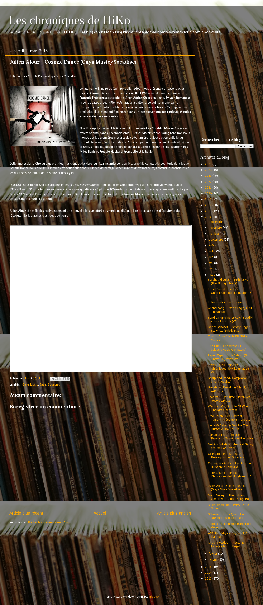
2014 (208, 572)
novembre (216, 227)
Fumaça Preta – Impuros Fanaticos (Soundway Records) (230, 436)
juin (211, 257)
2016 (208, 216)
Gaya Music (30, 384)
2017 (208, 211)
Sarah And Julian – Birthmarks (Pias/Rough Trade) (228, 281)
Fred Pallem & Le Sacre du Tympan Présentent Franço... (229, 417)
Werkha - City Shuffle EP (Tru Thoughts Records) (228, 408)
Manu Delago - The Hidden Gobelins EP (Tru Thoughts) (228, 497)
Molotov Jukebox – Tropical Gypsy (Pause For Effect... (230, 446)
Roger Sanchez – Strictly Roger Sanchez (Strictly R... (229, 328)
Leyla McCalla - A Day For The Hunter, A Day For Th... (228, 427)
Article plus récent (26, 513)
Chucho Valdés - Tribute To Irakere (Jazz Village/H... (226, 544)
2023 (208, 175)
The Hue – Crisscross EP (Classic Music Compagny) (227, 347)
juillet (212, 251)
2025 (208, 164)
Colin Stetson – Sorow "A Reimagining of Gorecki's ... (228, 455)
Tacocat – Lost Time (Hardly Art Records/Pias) (229, 398)
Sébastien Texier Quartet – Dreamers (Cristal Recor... (227, 515)
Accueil (100, 513)
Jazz (43, 384)
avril (212, 268)
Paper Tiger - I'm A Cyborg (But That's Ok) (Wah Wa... (228, 357)
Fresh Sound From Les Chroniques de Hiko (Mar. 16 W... (228, 368)
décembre (216, 221)
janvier (213, 559)
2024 (208, 169)
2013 (208, 578)
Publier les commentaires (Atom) (49, 522)
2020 (208, 193)
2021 (208, 187)
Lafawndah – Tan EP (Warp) (227, 302)
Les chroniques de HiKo (69, 20)
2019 (208, 199)
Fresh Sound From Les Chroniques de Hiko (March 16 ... (230, 293)
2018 (208, 205)
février (213, 553)
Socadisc (54, 384)
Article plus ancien (174, 513)
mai (211, 263)
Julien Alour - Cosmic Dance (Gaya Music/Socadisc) (226, 487)
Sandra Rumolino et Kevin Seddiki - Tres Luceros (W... (230, 319)
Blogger (154, 596)
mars (212, 274)
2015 (208, 566)
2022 (208, 181)
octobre (214, 233)
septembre (216, 239)
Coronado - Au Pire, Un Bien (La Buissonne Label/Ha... (229, 465)
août (212, 245)
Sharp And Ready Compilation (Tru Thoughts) (228, 379)
